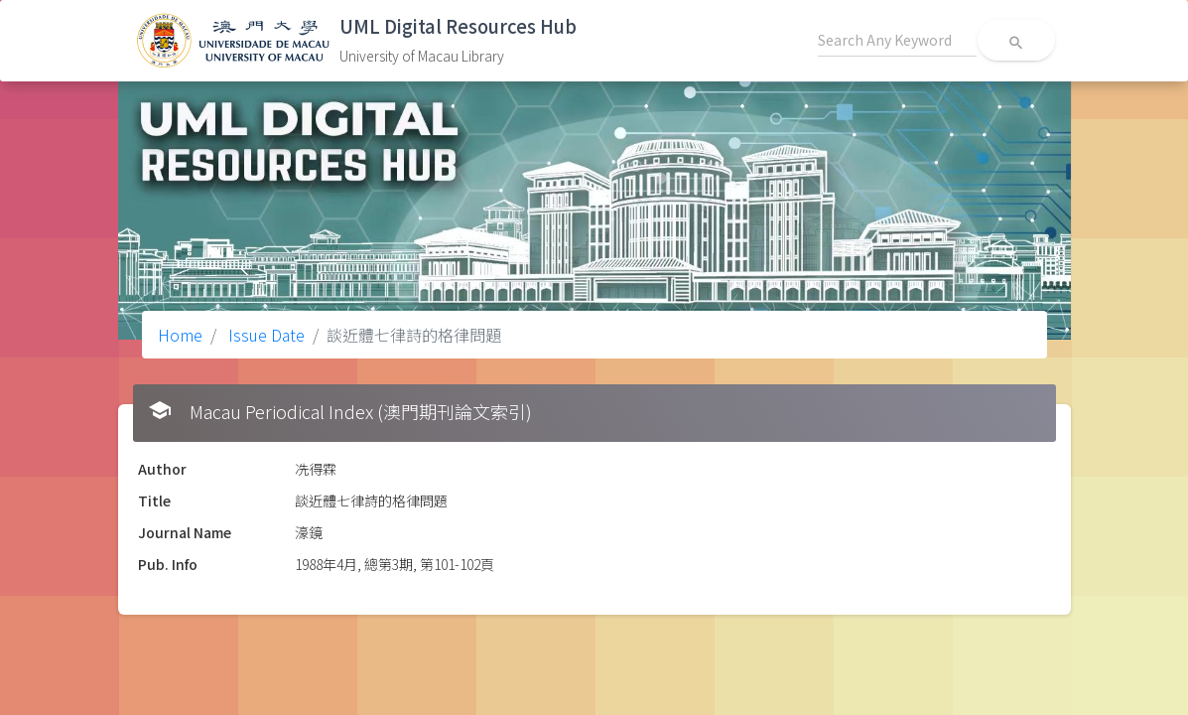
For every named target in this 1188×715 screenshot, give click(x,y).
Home (180, 335)
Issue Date (264, 335)
